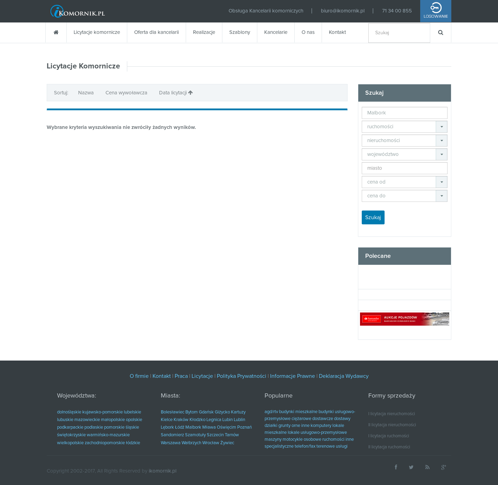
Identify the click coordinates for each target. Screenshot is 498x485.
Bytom (191, 412)
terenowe (325, 446)
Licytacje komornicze (97, 32)
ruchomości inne (338, 439)
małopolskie (113, 420)
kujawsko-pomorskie (102, 412)
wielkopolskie (70, 443)
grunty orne (289, 425)
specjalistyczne (279, 446)
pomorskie (114, 427)
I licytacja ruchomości (388, 436)
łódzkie (133, 443)
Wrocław (210, 443)
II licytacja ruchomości (389, 447)
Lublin (239, 420)
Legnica (213, 420)
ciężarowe (301, 419)
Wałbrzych (191, 443)
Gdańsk (206, 412)
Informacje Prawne (292, 376)
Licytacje (202, 376)
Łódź (179, 427)
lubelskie (132, 412)
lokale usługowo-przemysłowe (317, 432)
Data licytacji (176, 92)
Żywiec (227, 443)
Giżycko (222, 412)
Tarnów (232, 435)
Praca (181, 376)
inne (305, 425)
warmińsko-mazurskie (108, 435)
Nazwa (86, 92)
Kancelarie (275, 32)
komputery (321, 425)
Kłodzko (197, 420)
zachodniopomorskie (105, 443)
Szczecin (215, 435)
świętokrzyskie (71, 435)
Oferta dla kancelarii (156, 32)
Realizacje (204, 32)
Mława (209, 427)
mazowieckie (87, 420)
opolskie (134, 420)
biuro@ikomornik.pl (343, 10)
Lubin (227, 420)
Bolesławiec (172, 412)
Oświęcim (226, 427)
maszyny (273, 439)
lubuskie (65, 420)
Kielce (167, 420)
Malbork (193, 427)
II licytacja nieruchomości (392, 425)
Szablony (239, 32)
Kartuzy (238, 412)
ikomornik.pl (162, 471)
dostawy (342, 419)
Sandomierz (172, 435)
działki (271, 425)
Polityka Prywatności (241, 376)
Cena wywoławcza (127, 92)
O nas (308, 32)
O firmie (139, 376)
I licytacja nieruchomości (391, 414)
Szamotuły (195, 435)
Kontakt (337, 32)
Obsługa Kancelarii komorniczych (266, 10)
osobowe (312, 439)
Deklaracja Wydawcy (344, 376)
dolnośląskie (69, 412)
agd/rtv (271, 412)
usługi (342, 446)
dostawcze (322, 419)
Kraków (181, 420)
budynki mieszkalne (298, 412)
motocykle (293, 439)
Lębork (167, 427)
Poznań (244, 427)
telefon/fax (305, 446)
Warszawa (171, 443)
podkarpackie (70, 427)
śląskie (132, 427)
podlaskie (93, 427)
